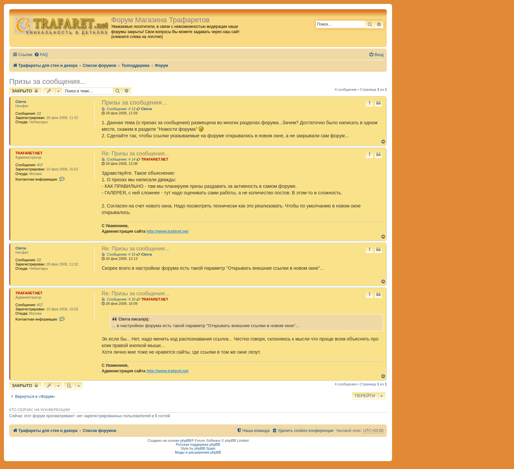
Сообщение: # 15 (118, 254)
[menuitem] (41, 54)
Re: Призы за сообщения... (135, 153)
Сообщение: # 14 (118, 159)
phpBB (185, 440)
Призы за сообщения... (47, 81)
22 (39, 113)
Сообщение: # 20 (118, 299)
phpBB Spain (204, 448)
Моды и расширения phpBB (198, 452)
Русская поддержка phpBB (198, 444)
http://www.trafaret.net (167, 231)
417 (40, 165)
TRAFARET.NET (29, 153)
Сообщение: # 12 (118, 109)
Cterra (20, 102)
